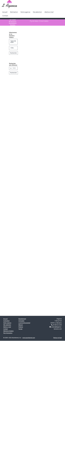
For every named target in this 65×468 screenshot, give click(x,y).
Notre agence (25, 12)
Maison (20, 325)
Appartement (22, 319)
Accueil (4, 12)
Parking (20, 327)
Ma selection (37, 12)
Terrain (20, 329)
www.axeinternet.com (28, 338)
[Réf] (10, 71)
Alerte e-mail (49, 12)
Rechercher (10, 56)
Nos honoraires (7, 333)
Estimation (14, 12)
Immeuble (21, 321)
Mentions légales (8, 331)
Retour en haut (57, 338)
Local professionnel (24, 323)
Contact (5, 16)
